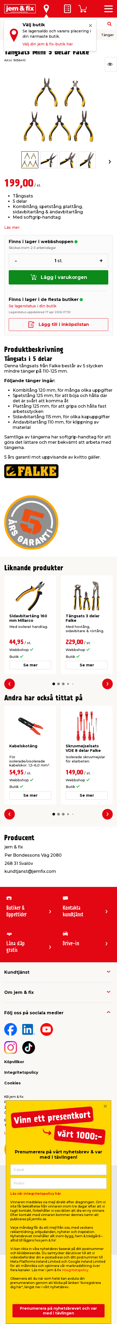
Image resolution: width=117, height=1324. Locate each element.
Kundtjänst (16, 972)
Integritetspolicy (21, 1072)
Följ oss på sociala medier (34, 1012)
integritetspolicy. (75, 1270)
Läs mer (12, 227)
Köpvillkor (14, 1061)
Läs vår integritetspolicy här (35, 1194)
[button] (54, 684)
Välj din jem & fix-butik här (47, 44)
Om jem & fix (19, 992)
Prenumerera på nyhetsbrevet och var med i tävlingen (58, 1311)
